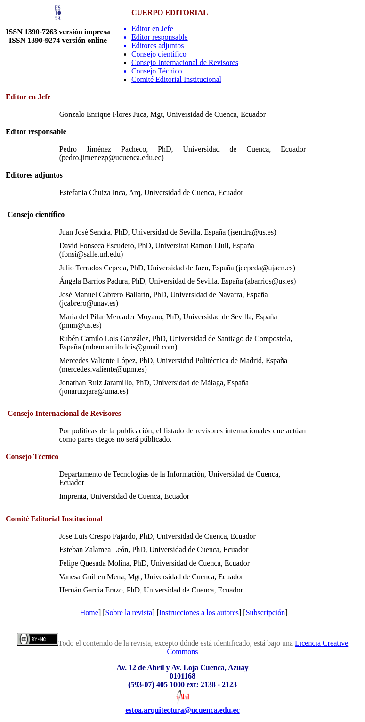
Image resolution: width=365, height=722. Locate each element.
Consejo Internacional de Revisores (184, 62)
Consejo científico (159, 54)
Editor (152, 28)
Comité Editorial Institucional (176, 79)
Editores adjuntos (157, 45)
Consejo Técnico (156, 71)
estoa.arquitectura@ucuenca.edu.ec (182, 710)
